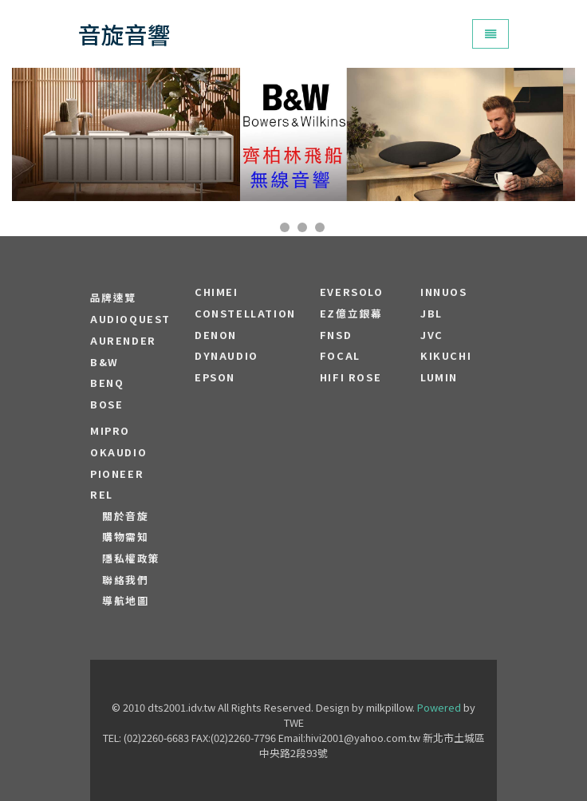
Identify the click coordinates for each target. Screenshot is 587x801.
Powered (439, 707)
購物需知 (125, 537)
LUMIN (439, 377)
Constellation (245, 313)
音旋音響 (124, 34)
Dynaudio (226, 355)
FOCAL (340, 355)
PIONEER (117, 473)
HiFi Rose (350, 377)
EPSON (215, 377)
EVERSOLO (352, 292)
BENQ (107, 383)
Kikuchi (445, 355)
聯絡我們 (125, 580)
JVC (431, 335)
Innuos (443, 292)
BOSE (106, 404)
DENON (216, 335)
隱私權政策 (131, 558)
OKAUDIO (118, 452)
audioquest (130, 319)
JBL (431, 313)
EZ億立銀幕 (351, 313)
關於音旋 (125, 516)
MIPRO (110, 430)
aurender (123, 340)
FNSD (336, 335)
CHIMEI (216, 292)
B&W (104, 362)
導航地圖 (125, 600)
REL (101, 494)
